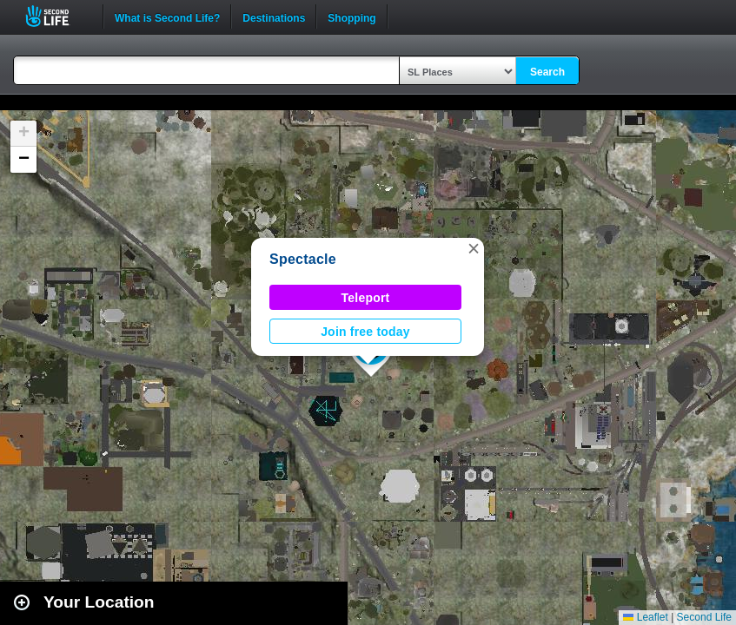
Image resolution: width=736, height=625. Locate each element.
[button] (473, 248)
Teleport (365, 298)
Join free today (365, 332)
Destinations (273, 16)
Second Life (57, 16)
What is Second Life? (167, 16)
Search (547, 72)
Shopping (351, 16)
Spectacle (302, 259)
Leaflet (645, 617)
